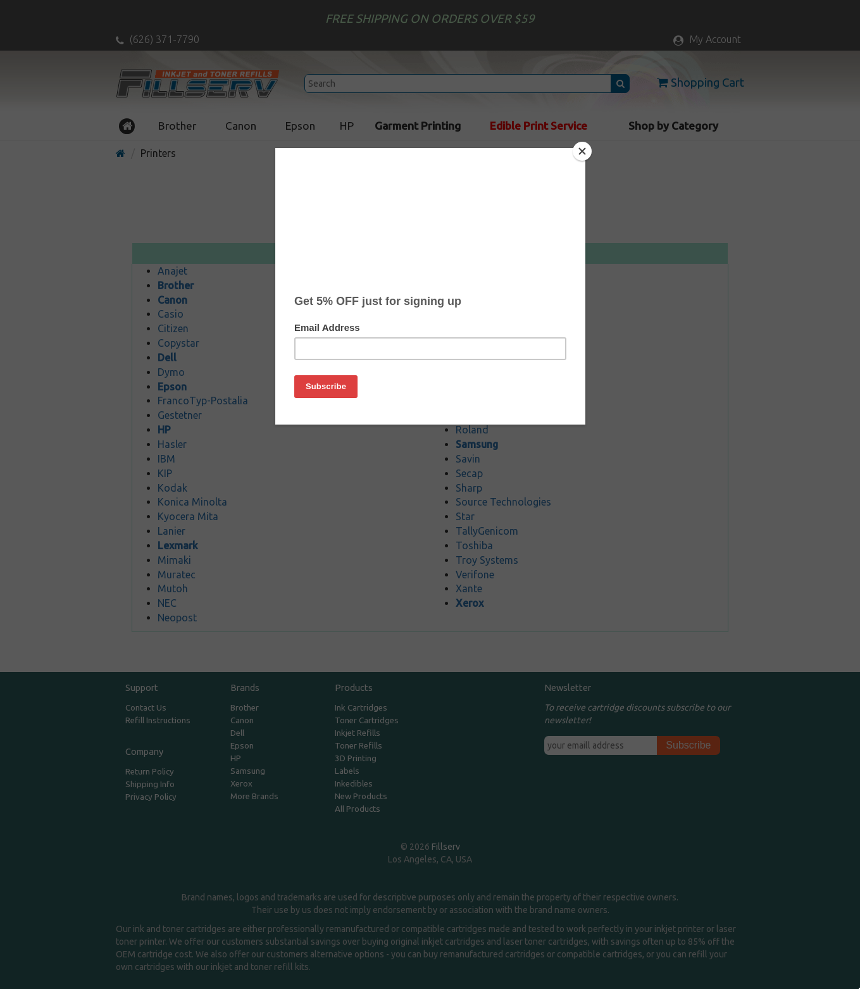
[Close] (582, 151)
